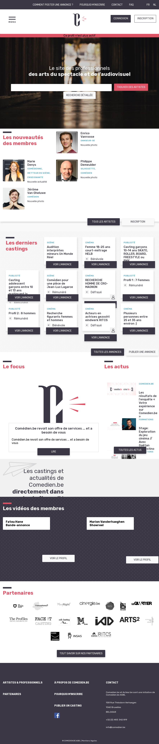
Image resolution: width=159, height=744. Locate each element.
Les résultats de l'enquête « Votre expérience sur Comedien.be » (148, 404)
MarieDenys (31, 163)
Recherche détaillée (79, 95)
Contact (117, 4)
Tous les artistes (103, 221)
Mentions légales (89, 741)
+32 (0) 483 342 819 (116, 719)
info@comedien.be (115, 727)
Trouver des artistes (131, 87)
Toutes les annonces (107, 352)
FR (148, 4)
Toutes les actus (130, 450)
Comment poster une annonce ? (53, 4)
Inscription (145, 18)
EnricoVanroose (87, 135)
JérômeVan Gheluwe (36, 191)
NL (154, 4)
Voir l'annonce (62, 264)
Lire (53, 451)
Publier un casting (68, 705)
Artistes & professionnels (22, 682)
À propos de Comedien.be (71, 682)
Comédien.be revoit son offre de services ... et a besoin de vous (53, 430)
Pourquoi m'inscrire (92, 4)
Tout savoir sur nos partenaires (81, 653)
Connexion (120, 18)
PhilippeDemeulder (88, 163)
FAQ (131, 4)
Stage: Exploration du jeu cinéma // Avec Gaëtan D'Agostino (147, 438)
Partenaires (12, 694)
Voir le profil (58, 558)
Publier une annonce (142, 352)
